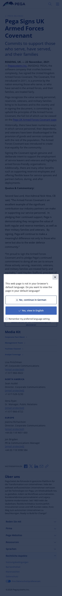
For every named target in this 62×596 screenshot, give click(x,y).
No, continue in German (31, 299)
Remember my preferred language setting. (29, 318)
